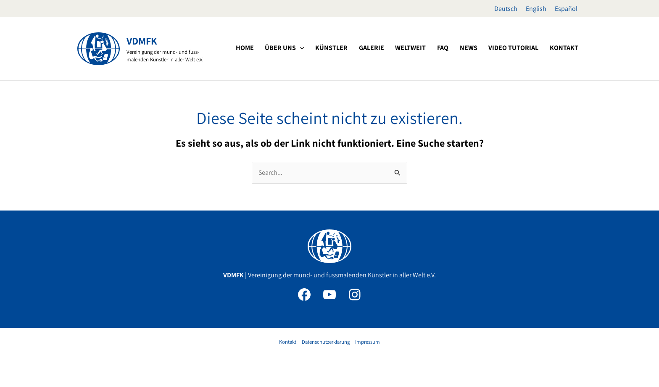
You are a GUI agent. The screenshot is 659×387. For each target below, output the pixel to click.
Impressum (367, 341)
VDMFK (142, 40)
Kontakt (287, 341)
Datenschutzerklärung (326, 341)
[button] (331, 47)
